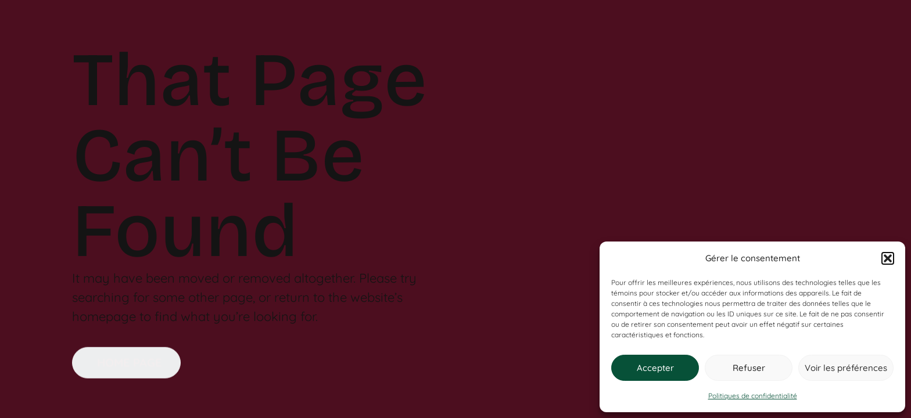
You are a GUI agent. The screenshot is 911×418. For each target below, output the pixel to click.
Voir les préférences (846, 367)
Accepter (655, 367)
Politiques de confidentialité (752, 395)
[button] (888, 258)
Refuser (749, 367)
